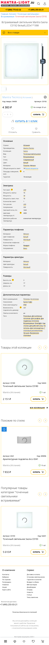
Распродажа (6, 582)
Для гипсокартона (36, 328)
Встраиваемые (7, 16)
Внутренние (34, 333)
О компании (8, 570)
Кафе (30, 302)
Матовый (26, 240)
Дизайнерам (31, 587)
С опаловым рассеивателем (34, 329)
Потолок (26, 299)
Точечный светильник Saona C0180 (20, 386)
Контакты (5, 574)
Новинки (5, 585)
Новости (30, 592)
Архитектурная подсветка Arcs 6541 (20, 459)
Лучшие (26, 333)
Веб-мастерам (32, 585)
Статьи (29, 595)
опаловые (27, 335)
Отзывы (29, 590)
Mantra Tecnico (11, 97)
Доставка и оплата (33, 574)
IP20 (24, 305)
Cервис (30, 570)
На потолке (34, 299)
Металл (33, 165)
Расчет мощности (31, 168)
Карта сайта (6, 590)
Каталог (12, 14)
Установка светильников (36, 577)
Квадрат (26, 245)
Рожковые (27, 316)
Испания (26, 97)
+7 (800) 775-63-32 (13, 10)
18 (24, 196)
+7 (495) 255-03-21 (36, 10)
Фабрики (5, 577)
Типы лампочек (32, 597)
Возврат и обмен (33, 582)
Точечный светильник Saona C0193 (20, 539)
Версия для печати (45, 97)
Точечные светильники (28, 14)
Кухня (25, 302)
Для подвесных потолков (33, 319)
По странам (6, 579)
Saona (25, 151)
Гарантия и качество (34, 579)
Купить (38, 114)
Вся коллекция (39, 408)
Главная (4, 14)
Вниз (25, 248)
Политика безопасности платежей (24, 612)
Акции (4, 587)
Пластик (26, 165)
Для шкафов (35, 318)
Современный (28, 160)
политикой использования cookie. (25, 628)
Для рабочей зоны (36, 326)
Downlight (38, 323)
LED (24, 190)
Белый (25, 163)
